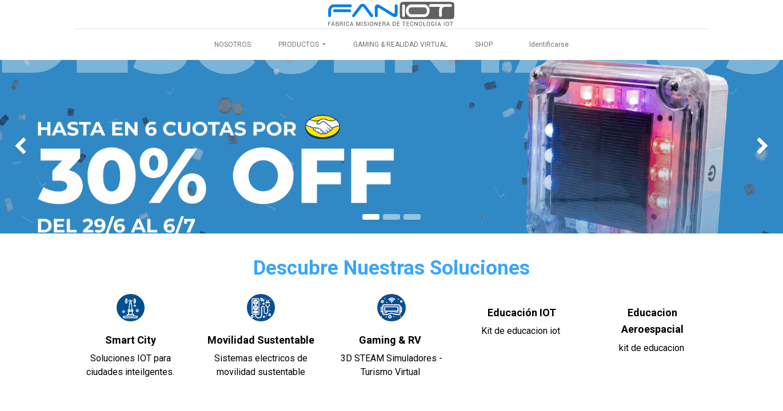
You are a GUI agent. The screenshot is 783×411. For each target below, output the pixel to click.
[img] (31, 146)
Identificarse (549, 45)
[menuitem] (233, 44)
